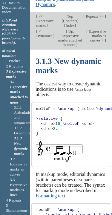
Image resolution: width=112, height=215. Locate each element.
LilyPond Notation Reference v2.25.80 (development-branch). (13, 31)
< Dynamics (44, 21)
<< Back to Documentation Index (14, 7)
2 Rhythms (14, 66)
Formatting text (50, 183)
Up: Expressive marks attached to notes (70, 26)
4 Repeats (14, 200)
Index (69, 13)
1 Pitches (13, 61)
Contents (70, 9)
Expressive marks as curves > (97, 23)
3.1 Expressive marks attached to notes (19, 92)
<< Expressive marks (44, 9)
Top (70, 4)
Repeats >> (95, 4)
